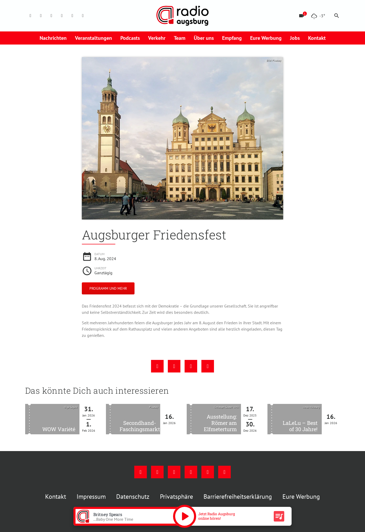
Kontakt (317, 38)
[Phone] (72, 15)
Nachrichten (53, 38)
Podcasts (130, 38)
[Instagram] (41, 15)
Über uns (204, 38)
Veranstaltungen (93, 38)
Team (179, 38)
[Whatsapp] (83, 15)
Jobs (295, 38)
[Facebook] (30, 15)
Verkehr (156, 38)
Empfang (232, 38)
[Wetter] (318, 16)
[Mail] (62, 15)
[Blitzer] (301, 16)
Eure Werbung (266, 38)
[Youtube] (51, 15)
